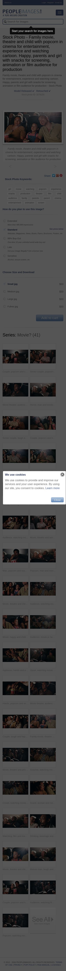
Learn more (53, 488)
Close (57, 499)
